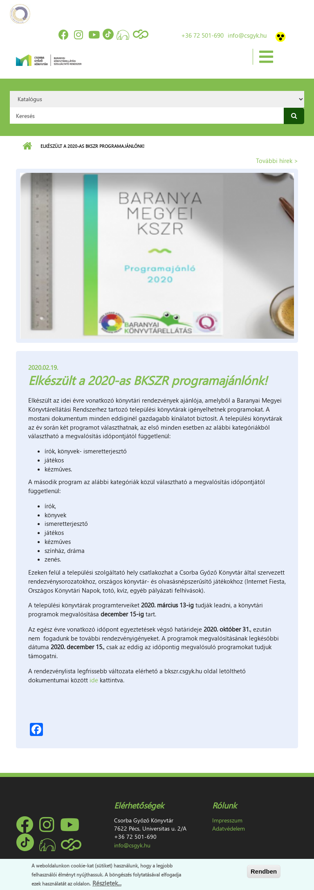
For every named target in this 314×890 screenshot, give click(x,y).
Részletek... (106, 883)
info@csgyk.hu (247, 35)
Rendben (264, 871)
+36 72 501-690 (202, 35)
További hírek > (277, 160)
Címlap (27, 146)
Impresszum (227, 820)
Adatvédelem (228, 828)
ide (95, 680)
